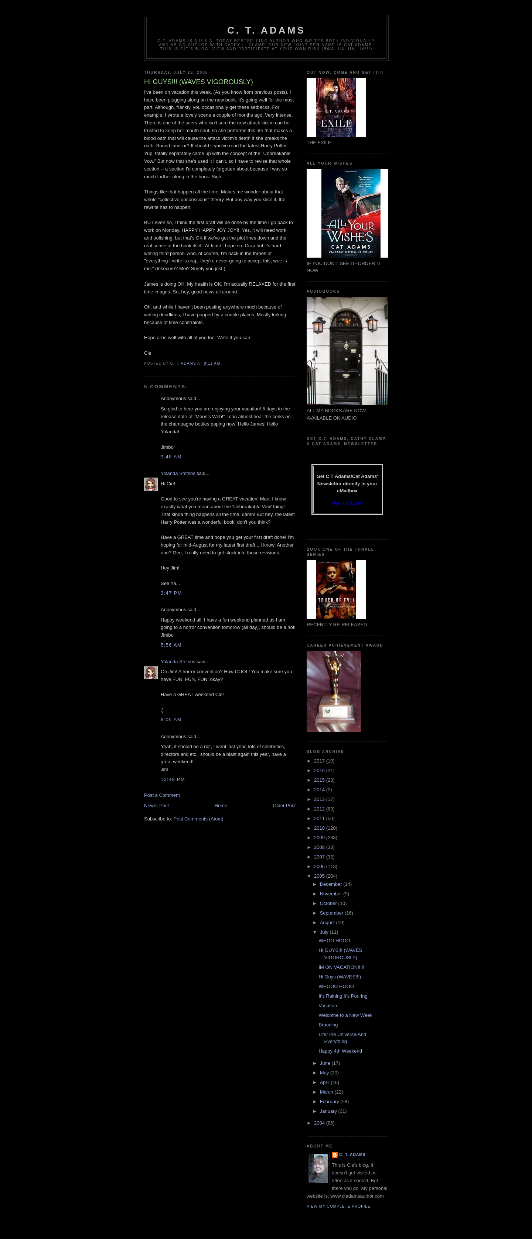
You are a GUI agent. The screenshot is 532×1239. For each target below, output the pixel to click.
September (332, 913)
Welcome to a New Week (345, 1015)
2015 (320, 780)
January (329, 1111)
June (326, 1063)
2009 (320, 837)
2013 (320, 799)
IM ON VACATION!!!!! (341, 967)
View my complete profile (339, 1206)
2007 (320, 857)
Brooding (328, 1025)
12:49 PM (173, 779)
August (328, 922)
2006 (320, 866)
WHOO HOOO (334, 940)
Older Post (284, 805)
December (332, 884)
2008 (320, 847)
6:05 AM (171, 719)
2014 (320, 789)
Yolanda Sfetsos (178, 473)
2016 (320, 770)
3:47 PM (171, 593)
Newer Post (156, 805)
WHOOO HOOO (336, 986)
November (332, 893)
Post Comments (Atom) (199, 819)
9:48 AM (171, 457)
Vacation (327, 1005)
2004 (320, 1123)
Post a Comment (162, 795)
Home (221, 805)
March (327, 1092)
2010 (320, 828)
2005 (320, 876)
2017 (320, 761)
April (325, 1082)
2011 (320, 818)
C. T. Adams (266, 30)
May (325, 1072)
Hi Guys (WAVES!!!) (339, 977)
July (325, 932)
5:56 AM (171, 645)
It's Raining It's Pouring (342, 996)
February (330, 1101)
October (329, 903)
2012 (320, 809)
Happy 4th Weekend (340, 1051)
